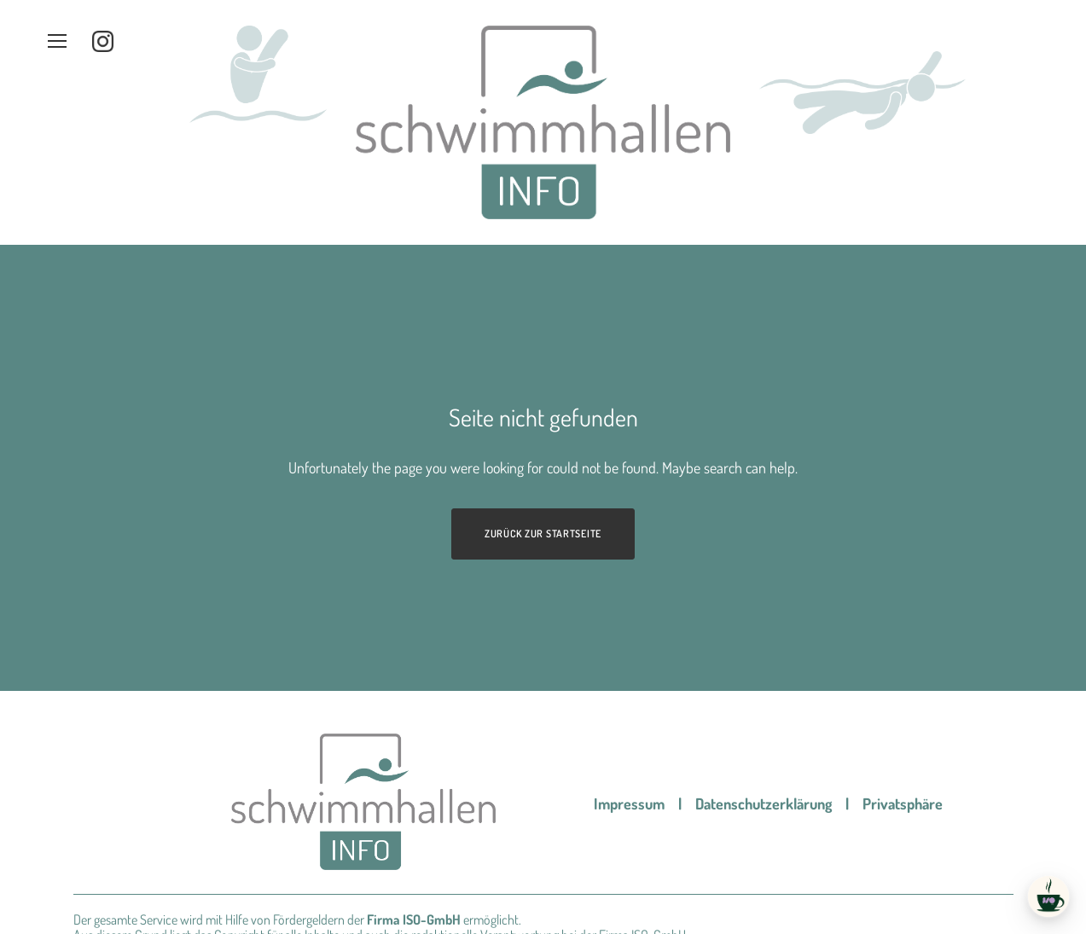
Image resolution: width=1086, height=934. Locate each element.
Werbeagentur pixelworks (286, 914)
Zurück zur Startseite (543, 441)
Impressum (629, 711)
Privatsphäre (902, 711)
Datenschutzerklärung (763, 711)
